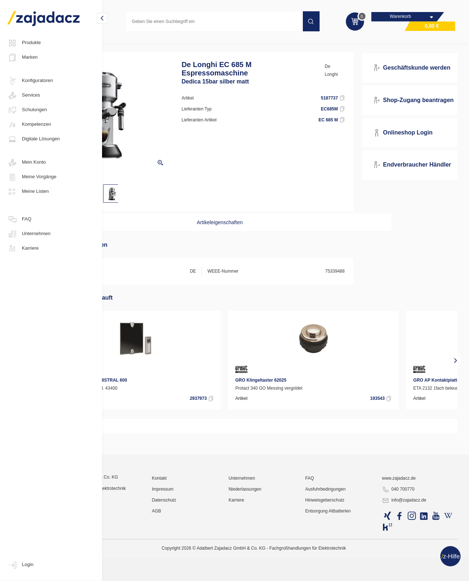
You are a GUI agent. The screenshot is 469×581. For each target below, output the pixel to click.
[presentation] (113, 369)
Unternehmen (29, 234)
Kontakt (206, 550)
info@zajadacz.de (417, 572)
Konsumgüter (124, 45)
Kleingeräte (160, 45)
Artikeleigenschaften (241, 231)
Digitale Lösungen (33, 139)
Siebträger (246, 45)
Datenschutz (211, 571)
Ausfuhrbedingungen (349, 561)
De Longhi (352, 79)
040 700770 (411, 561)
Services (23, 95)
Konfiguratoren (30, 81)
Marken (22, 57)
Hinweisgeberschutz (348, 571)
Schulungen (27, 110)
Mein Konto (26, 162)
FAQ (19, 219)
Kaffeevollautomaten (204, 45)
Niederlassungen (280, 561)
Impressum (209, 561)
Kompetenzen (29, 125)
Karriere (23, 248)
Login (20, 565)
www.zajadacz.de (412, 550)
